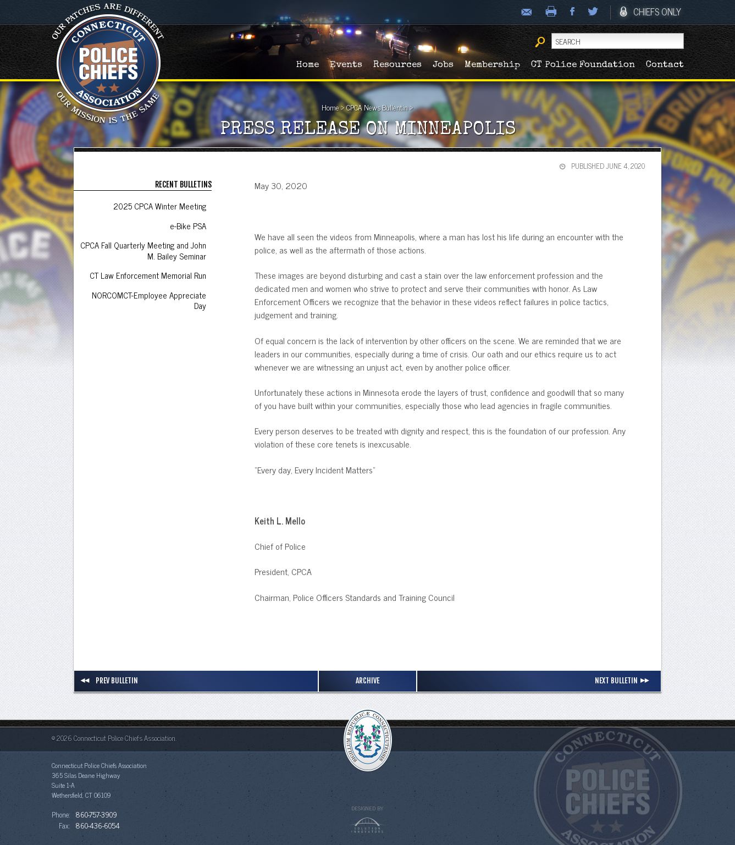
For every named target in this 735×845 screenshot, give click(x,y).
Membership (492, 65)
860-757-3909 (96, 814)
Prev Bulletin (109, 681)
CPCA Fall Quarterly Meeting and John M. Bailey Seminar (143, 250)
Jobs (443, 65)
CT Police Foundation (583, 65)
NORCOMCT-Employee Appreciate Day (149, 300)
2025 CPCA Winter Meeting (159, 206)
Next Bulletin (624, 681)
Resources (397, 65)
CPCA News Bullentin (377, 107)
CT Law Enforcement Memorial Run (148, 275)
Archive (367, 680)
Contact (665, 65)
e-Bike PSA (188, 226)
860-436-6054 (97, 825)
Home (307, 65)
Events (346, 65)
